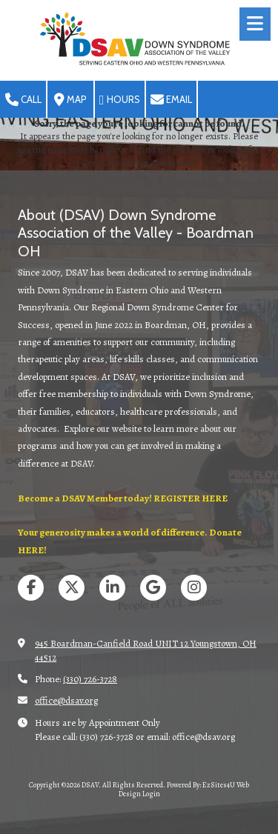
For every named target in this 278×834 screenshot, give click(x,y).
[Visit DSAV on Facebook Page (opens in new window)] (31, 588)
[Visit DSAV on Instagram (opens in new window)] (194, 588)
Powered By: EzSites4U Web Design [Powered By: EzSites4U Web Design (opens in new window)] (184, 789)
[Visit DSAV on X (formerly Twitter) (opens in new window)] (72, 588)
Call (23, 100)
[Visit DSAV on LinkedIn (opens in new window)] (112, 588)
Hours (119, 100)
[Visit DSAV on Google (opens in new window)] (153, 588)
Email (171, 100)
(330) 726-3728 (90, 679)
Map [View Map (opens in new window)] (70, 100)
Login (151, 793)
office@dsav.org (66, 700)
